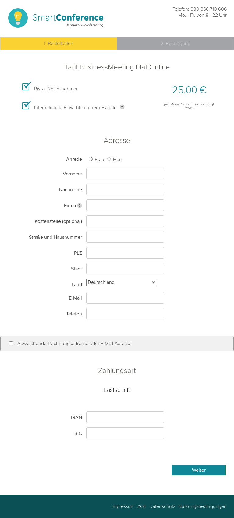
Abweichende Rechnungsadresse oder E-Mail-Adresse (74, 343)
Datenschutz (162, 506)
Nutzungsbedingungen (202, 506)
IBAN (76, 417)
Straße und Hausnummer (55, 237)
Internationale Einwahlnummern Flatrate (75, 108)
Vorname (72, 174)
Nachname (70, 190)
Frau (99, 160)
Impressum (123, 506)
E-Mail (75, 298)
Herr (117, 160)
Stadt (76, 269)
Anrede (74, 159)
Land (77, 285)
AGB (141, 506)
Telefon (74, 314)
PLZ (78, 253)
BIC (78, 433)
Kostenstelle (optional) (58, 221)
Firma (70, 206)
